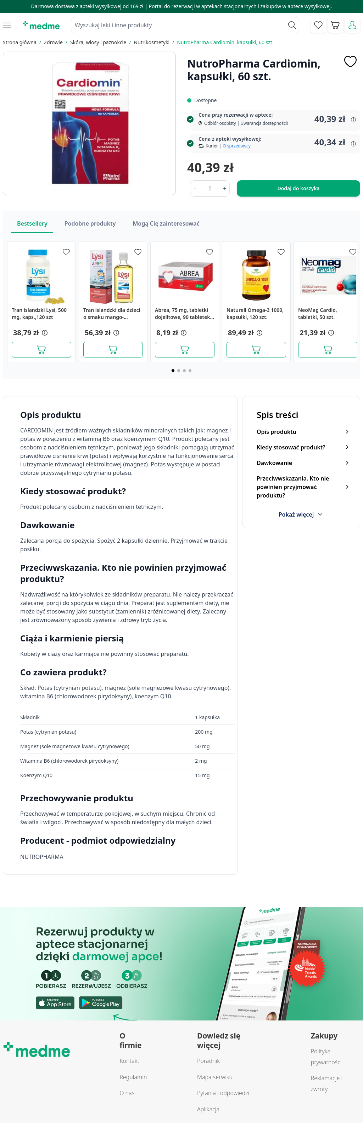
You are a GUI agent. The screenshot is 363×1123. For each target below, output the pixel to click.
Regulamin (133, 1077)
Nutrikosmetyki (151, 42)
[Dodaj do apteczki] (350, 61)
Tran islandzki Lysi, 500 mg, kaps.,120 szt (39, 313)
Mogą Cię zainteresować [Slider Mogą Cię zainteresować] (166, 223)
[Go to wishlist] (318, 25)
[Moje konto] (352, 25)
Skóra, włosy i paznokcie (98, 42)
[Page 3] (184, 370)
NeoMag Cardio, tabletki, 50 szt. (317, 313)
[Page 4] (190, 370)
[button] (44, 333)
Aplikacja (208, 1109)
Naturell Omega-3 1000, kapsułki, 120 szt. (255, 313)
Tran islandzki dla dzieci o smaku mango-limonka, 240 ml (111, 314)
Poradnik (208, 1061)
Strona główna (20, 42)
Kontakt (129, 1061)
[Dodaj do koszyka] (41, 349)
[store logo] (41, 25)
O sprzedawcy (236, 146)
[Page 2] (178, 370)
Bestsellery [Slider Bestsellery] (32, 223)
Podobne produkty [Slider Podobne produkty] (90, 223)
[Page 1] (173, 370)
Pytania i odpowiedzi (223, 1093)
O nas (126, 1093)
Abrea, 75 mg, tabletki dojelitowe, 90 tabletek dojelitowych (182, 314)
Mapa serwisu (215, 1077)
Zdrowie (53, 42)
